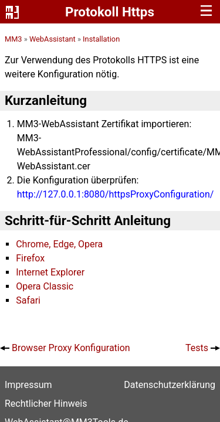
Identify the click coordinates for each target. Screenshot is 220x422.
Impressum (28, 384)
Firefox (30, 258)
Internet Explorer (50, 272)
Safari (28, 300)
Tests (196, 347)
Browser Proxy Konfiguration (71, 347)
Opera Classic (44, 286)
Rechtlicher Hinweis (46, 403)
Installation (101, 39)
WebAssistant (52, 39)
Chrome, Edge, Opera (59, 244)
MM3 (13, 39)
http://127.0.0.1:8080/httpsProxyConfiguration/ (115, 194)
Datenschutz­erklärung (169, 384)
